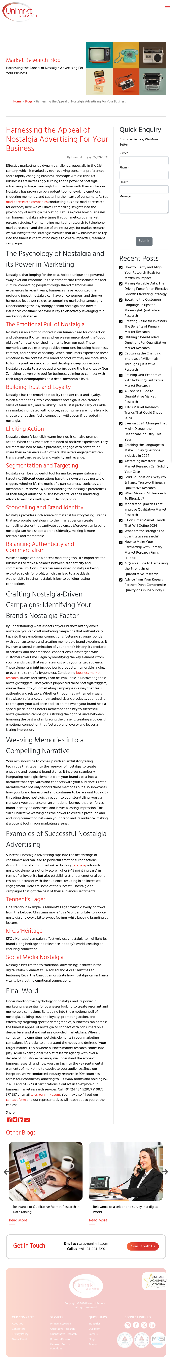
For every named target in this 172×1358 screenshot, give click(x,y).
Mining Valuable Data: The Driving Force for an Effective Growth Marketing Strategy (146, 289)
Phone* (124, 168)
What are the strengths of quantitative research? (144, 534)
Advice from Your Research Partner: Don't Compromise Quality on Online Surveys (145, 585)
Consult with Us (143, 1246)
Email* (124, 182)
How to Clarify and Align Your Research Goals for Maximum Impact (143, 273)
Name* (124, 154)
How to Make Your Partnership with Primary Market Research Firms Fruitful (143, 550)
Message (125, 197)
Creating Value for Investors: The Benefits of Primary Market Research (145, 327)
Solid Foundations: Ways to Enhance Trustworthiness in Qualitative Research (145, 483)
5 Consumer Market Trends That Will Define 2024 (144, 523)
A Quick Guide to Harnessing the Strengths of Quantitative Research (146, 569)
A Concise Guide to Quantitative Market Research (140, 397)
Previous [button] (7, 1172)
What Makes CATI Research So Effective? (145, 496)
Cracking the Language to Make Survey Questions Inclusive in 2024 (144, 451)
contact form (16, 1100)
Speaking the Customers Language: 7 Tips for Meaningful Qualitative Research (142, 308)
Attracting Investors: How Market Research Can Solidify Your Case (146, 467)
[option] (46, 1188)
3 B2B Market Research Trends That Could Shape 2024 (143, 413)
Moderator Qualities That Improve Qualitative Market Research (145, 510)
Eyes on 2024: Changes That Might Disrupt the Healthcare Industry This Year (145, 431)
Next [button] (164, 1172)
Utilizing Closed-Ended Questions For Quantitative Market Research (145, 343)
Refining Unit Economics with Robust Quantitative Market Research (143, 381)
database (79, 865)
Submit (144, 241)
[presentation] (138, 224)
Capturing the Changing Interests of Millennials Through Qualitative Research (142, 361)
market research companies (27, 202)
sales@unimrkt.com (45, 1095)
